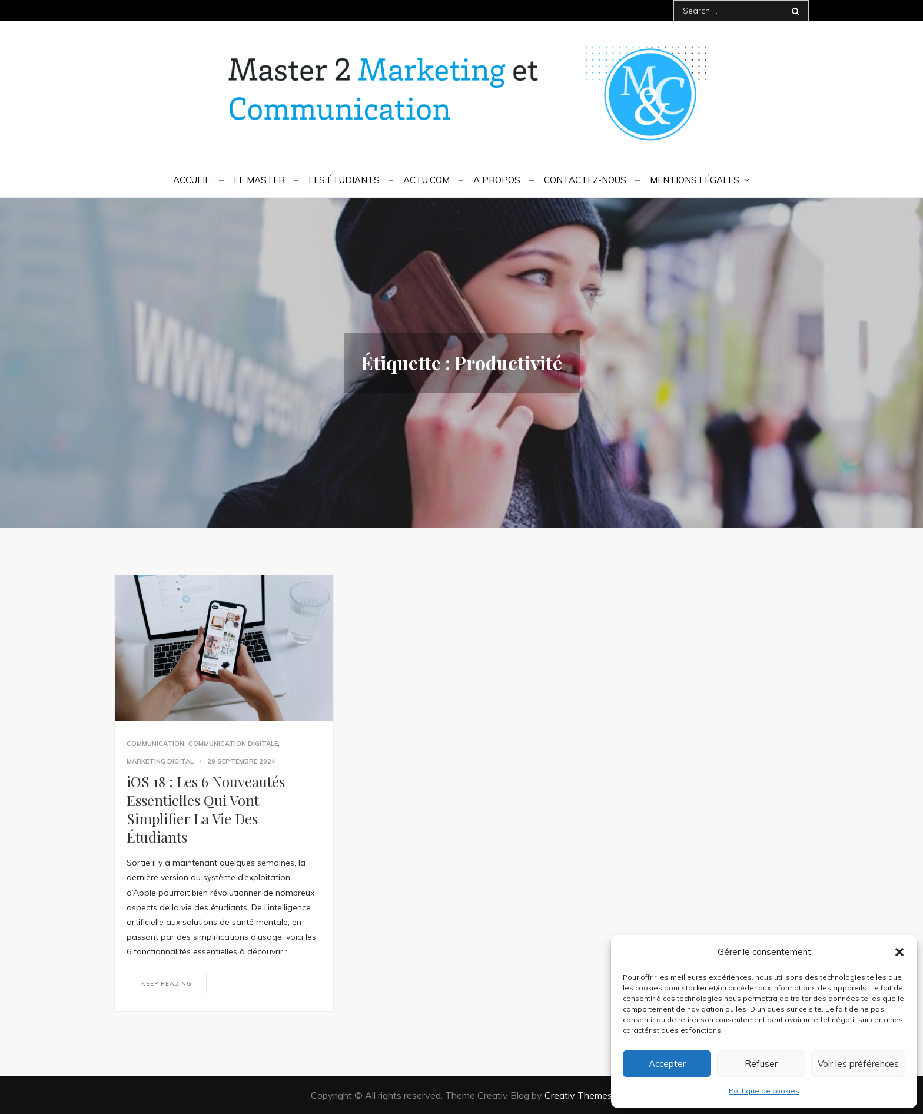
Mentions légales (694, 179)
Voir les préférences (858, 1063)
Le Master (259, 179)
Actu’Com (426, 179)
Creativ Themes (578, 1095)
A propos (496, 179)
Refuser (761, 1063)
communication (155, 744)
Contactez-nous (585, 179)
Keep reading (166, 983)
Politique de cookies (764, 1090)
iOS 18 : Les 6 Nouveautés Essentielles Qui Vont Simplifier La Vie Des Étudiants (206, 809)
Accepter (667, 1063)
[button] (899, 952)
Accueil (191, 179)
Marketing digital (160, 761)
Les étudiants (344, 179)
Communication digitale (233, 744)
